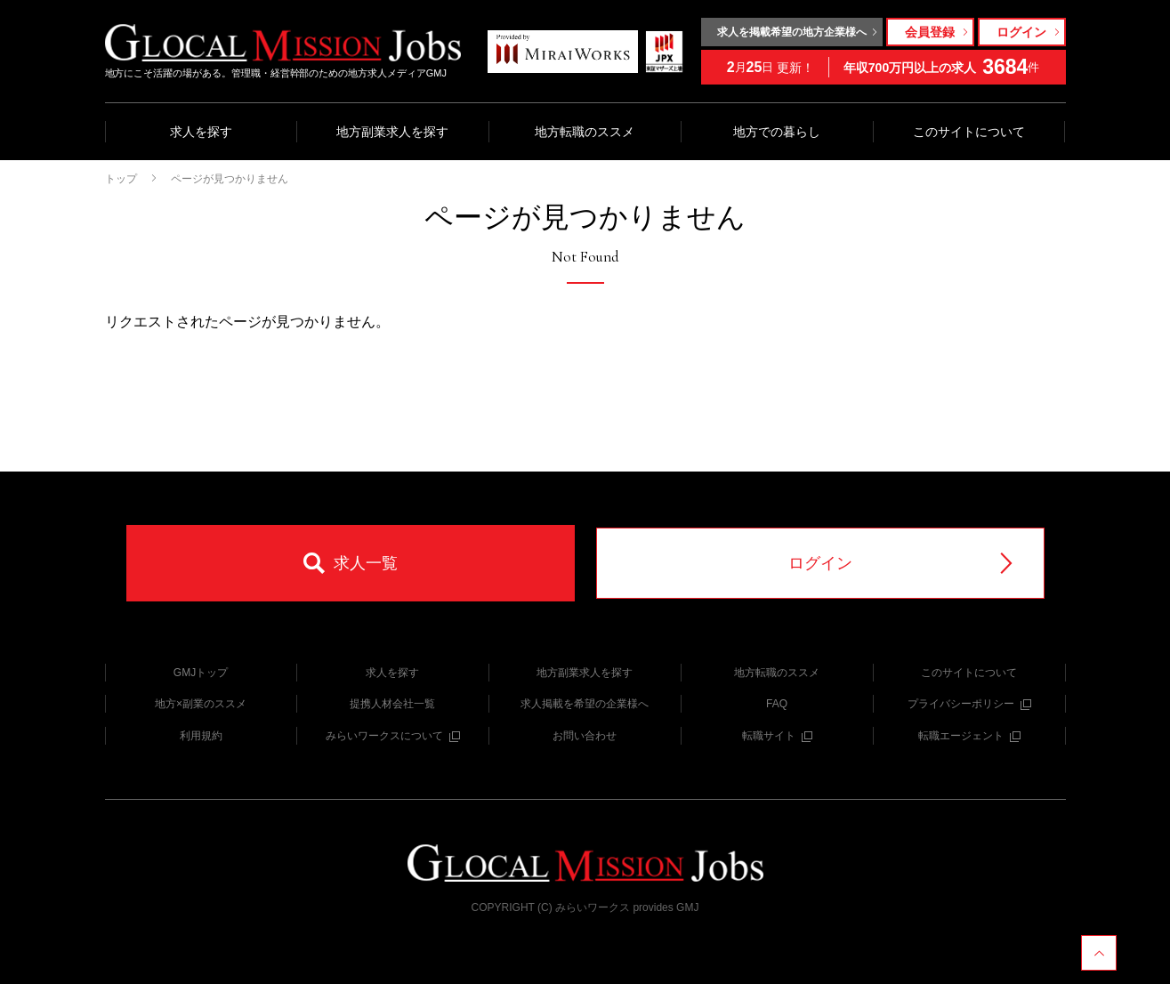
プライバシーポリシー (969, 704)
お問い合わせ (585, 736)
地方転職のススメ (584, 132)
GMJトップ (200, 672)
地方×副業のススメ (200, 704)
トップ (121, 179)
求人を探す (201, 132)
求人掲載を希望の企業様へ (584, 704)
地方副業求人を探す (392, 132)
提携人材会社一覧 (392, 704)
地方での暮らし (776, 132)
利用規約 (201, 736)
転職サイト (777, 736)
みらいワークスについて (393, 736)
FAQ (776, 704)
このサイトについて (969, 132)
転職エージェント (969, 736)
